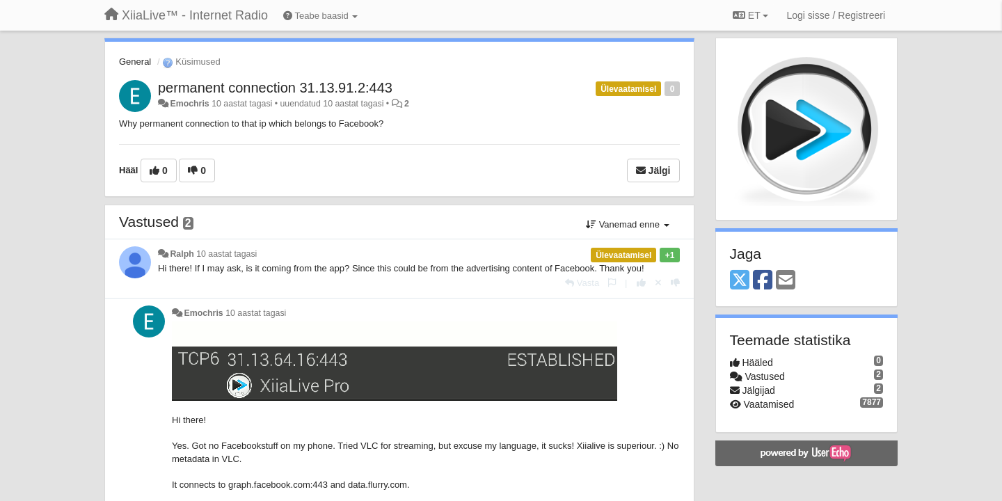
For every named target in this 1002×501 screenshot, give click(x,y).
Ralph (181, 254)
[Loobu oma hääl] (658, 283)
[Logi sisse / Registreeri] (836, 15)
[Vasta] (582, 283)
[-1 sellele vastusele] (675, 283)
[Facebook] (762, 281)
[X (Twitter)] (739, 281)
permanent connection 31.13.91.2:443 (275, 87)
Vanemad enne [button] (627, 224)
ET (750, 15)
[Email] (785, 281)
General (135, 61)
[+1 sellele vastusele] (641, 283)
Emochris (189, 104)
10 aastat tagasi (226, 254)
